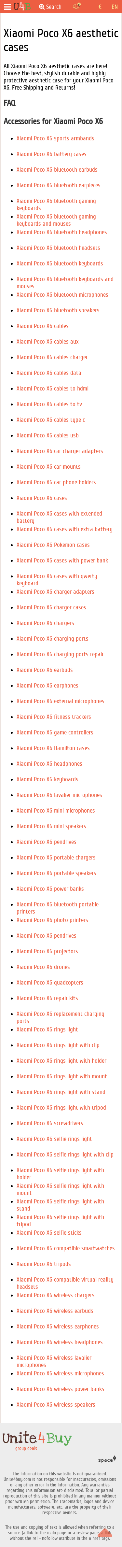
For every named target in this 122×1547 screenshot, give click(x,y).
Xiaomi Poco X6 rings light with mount (62, 1076)
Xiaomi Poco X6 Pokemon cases (53, 544)
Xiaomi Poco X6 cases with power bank (62, 560)
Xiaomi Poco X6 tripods (44, 1264)
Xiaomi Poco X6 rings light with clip (58, 1045)
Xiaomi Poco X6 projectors (47, 951)
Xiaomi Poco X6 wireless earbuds (55, 1310)
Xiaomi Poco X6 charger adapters (55, 591)
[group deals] (22, 7)
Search (50, 6)
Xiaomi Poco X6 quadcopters (50, 982)
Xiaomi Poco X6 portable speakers (56, 873)
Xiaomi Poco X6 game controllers (55, 732)
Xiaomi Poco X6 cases (42, 498)
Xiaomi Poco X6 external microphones (60, 701)
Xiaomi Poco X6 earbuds (45, 670)
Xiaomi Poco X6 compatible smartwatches (66, 1248)
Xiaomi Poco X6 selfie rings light (54, 1139)
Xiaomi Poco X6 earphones (47, 685)
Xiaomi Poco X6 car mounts (49, 466)
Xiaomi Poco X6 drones (43, 967)
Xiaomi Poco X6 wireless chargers (56, 1295)
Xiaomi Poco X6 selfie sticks (49, 1232)
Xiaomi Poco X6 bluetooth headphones (62, 232)
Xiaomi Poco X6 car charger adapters (60, 451)
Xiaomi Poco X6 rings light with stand (61, 1092)
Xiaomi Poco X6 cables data (49, 372)
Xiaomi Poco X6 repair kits (47, 998)
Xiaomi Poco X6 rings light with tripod (61, 1107)
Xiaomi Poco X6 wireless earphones (58, 1326)
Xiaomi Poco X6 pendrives (46, 841)
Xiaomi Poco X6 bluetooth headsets (58, 247)
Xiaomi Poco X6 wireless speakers (56, 1404)
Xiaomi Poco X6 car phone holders (56, 482)
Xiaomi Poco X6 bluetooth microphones (62, 294)
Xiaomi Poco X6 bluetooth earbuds (57, 169)
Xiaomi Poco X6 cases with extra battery (65, 529)
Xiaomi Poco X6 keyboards (47, 779)
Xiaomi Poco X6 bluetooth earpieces (59, 185)
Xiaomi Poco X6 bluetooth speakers (58, 310)
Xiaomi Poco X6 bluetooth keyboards (60, 263)
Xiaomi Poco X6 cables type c (51, 419)
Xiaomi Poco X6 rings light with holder (61, 1060)
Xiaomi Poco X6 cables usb (48, 435)
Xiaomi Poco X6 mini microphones (56, 810)
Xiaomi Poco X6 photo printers (52, 920)
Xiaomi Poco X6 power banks (50, 888)
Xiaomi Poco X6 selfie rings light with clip (65, 1154)
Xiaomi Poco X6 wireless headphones (60, 1342)
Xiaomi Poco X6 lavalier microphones (59, 795)
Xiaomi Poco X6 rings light (47, 1029)
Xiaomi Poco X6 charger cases (51, 607)
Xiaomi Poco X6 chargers (45, 623)
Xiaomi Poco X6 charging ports (52, 638)
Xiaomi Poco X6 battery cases (52, 154)
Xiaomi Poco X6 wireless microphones (60, 1373)
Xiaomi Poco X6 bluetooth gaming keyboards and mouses (56, 220)
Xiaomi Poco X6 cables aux (48, 341)
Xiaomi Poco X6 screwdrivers (50, 1123)
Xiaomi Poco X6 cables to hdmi (52, 388)
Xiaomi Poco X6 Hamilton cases (53, 748)
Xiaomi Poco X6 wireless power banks (60, 1389)
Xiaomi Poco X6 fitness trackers (54, 716)
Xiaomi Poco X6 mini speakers (51, 826)
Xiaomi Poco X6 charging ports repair (60, 654)
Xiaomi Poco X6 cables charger (52, 357)
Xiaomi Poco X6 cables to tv (49, 404)
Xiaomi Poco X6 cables (43, 326)
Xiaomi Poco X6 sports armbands (55, 138)
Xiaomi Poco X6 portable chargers (56, 857)
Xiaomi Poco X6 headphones (49, 763)
